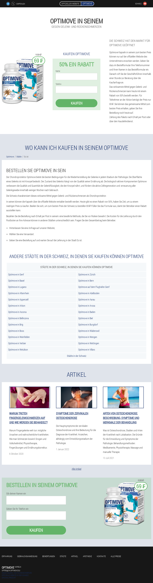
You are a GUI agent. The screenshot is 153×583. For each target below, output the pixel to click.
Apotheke (87, 556)
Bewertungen (48, 556)
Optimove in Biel (85, 318)
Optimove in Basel (16, 280)
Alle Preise (116, 556)
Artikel (74, 556)
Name (58, 71)
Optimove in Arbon (16, 305)
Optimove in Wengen (87, 336)
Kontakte (101, 556)
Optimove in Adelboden (89, 293)
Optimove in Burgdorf (88, 324)
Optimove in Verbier (17, 343)
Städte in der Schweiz (76, 355)
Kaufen (76, 103)
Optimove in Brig (15, 324)
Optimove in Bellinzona (18, 318)
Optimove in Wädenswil (88, 330)
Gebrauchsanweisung (27, 556)
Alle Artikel (76, 468)
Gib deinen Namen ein (16, 493)
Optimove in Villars (86, 349)
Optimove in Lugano (17, 286)
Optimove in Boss (16, 330)
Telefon (58, 84)
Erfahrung (7, 556)
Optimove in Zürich (86, 274)
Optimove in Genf (16, 274)
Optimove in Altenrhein (18, 293)
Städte (63, 556)
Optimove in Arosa (86, 305)
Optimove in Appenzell (18, 299)
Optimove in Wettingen (88, 343)
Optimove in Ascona (17, 311)
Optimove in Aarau (86, 299)
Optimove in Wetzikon (18, 349)
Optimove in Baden (86, 311)
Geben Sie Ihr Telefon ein (17, 509)
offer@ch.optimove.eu (11, 570)
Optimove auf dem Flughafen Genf (94, 286)
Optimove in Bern (86, 280)
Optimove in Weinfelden (19, 336)
